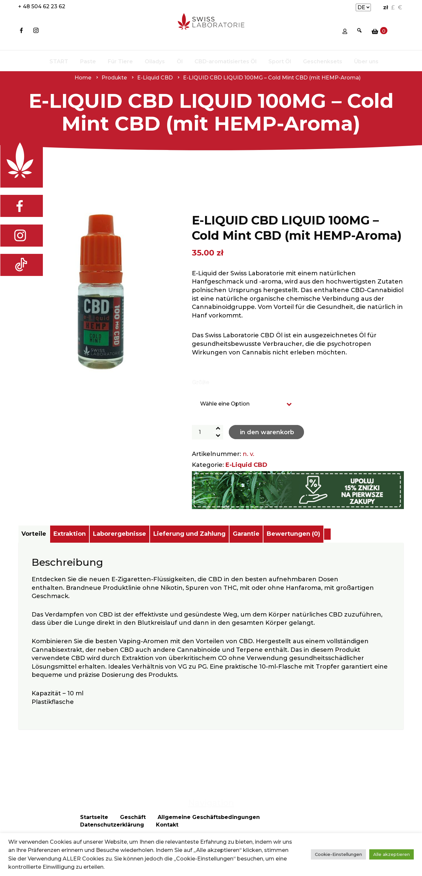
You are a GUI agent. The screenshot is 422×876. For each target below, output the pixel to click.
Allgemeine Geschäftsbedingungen (209, 830)
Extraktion (89, 533)
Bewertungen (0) (366, 533)
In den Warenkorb (267, 432)
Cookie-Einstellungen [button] (338, 854)
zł (385, 7)
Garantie (305, 533)
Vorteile (40, 533)
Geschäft (133, 830)
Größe (200, 382)
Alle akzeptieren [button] (391, 854)
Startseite (94, 830)
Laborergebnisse (152, 533)
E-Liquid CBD (246, 464)
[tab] (40, 534)
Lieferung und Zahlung (235, 533)
